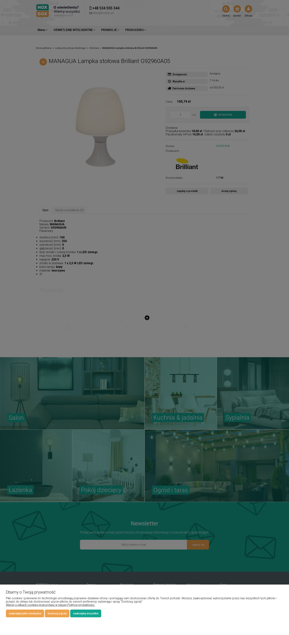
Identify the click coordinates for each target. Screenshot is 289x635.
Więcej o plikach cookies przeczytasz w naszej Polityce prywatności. (50, 605)
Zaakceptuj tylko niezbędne (25, 613)
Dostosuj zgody (57, 613)
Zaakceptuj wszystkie (85, 613)
